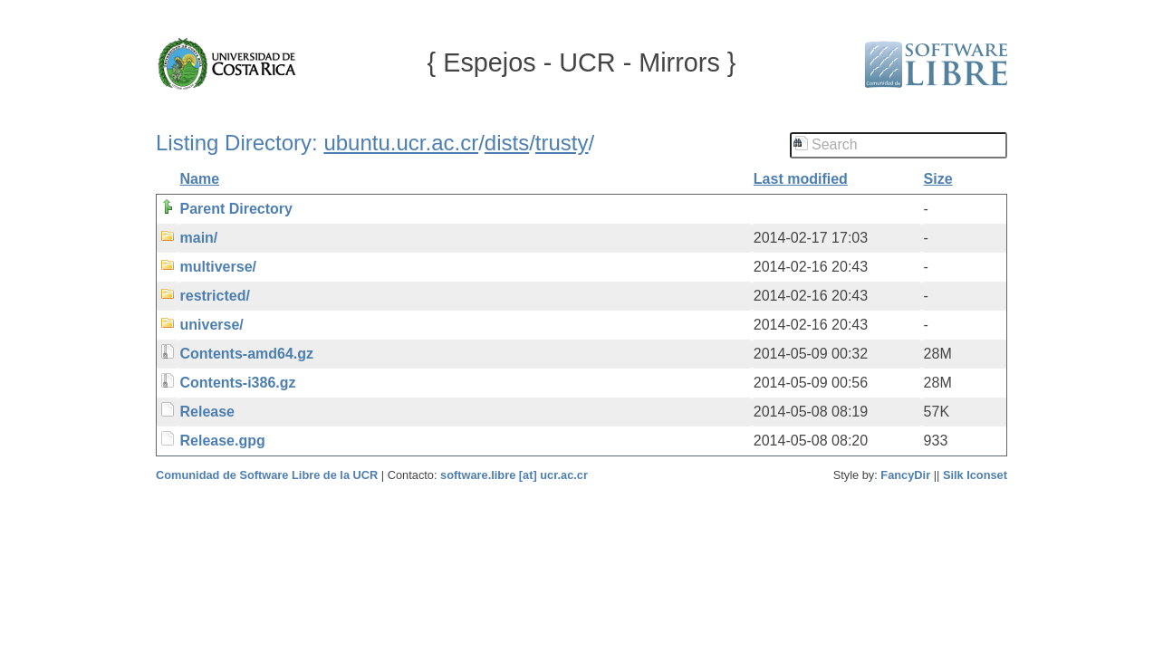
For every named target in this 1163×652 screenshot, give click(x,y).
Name (200, 179)
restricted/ (215, 295)
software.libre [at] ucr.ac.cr (514, 475)
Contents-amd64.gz (247, 353)
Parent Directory (236, 208)
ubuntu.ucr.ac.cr (400, 142)
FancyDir (905, 475)
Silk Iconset (975, 475)
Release (207, 411)
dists (507, 142)
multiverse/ (218, 266)
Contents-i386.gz (238, 382)
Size (938, 179)
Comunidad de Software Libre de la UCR (268, 475)
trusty (562, 142)
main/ (199, 237)
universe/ (212, 324)
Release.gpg (222, 440)
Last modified (801, 179)
